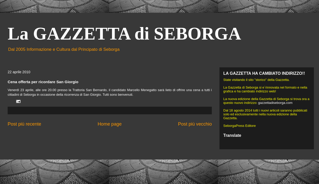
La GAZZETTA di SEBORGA (124, 33)
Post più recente (24, 124)
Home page (109, 124)
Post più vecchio (195, 124)
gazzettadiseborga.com (275, 103)
